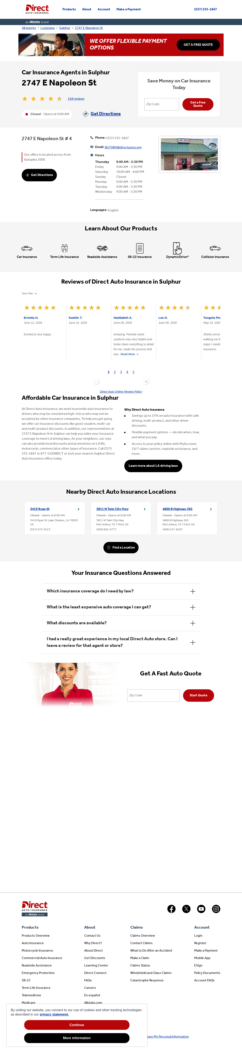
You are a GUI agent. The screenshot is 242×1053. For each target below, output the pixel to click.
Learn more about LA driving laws (153, 466)
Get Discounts (94, 958)
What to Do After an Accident (151, 950)
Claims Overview (142, 935)
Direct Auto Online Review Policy (121, 391)
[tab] (109, 373)
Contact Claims (141, 943)
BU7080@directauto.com (123, 147)
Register (200, 943)
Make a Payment (206, 950)
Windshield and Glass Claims (151, 973)
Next (146, 381)
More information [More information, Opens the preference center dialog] (77, 1038)
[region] (77, 1025)
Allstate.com (93, 1003)
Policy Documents (207, 973)
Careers (90, 988)
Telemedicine (31, 995)
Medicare (28, 1003)
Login (198, 935)
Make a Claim (139, 958)
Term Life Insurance (36, 988)
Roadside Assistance (37, 965)
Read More (128, 354)
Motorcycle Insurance (37, 950)
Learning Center (96, 965)
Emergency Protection (38, 973)
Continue (76, 1025)
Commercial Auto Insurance (42, 958)
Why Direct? (93, 943)
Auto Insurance (33, 943)
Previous (96, 381)
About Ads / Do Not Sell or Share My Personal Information (148, 1037)
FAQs (88, 980)
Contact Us (92, 935)
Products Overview (36, 935)
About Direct (93, 950)
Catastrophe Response (147, 980)
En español (92, 995)
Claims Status (140, 965)
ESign (198, 965)
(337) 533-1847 (205, 9)
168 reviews (76, 99)
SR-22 (26, 980)
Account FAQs (204, 980)
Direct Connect (95, 973)
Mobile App (202, 958)
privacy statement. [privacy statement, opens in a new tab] (54, 1014)
